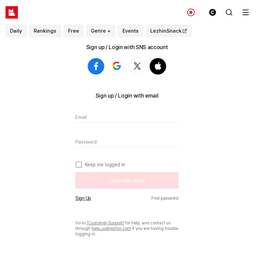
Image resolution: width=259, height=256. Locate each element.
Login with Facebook (96, 66)
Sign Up (83, 198)
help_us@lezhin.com (111, 228)
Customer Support (105, 223)
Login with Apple (158, 66)
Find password (165, 198)
